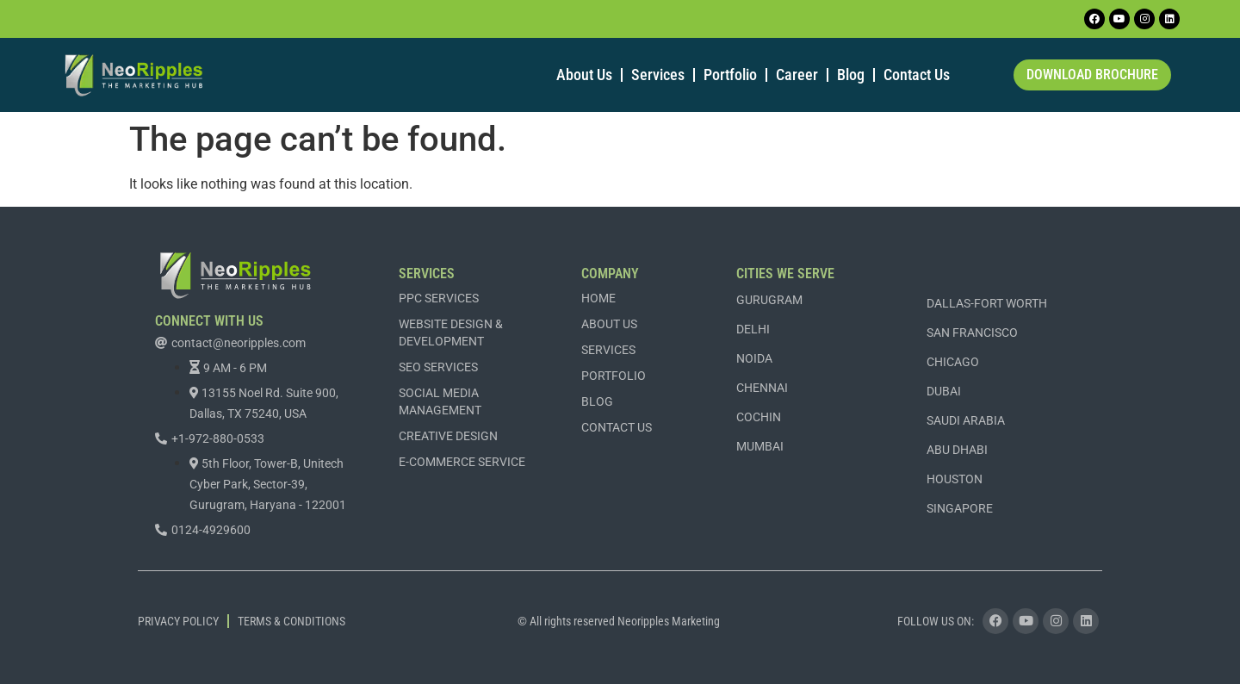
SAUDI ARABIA (966, 420)
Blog (851, 74)
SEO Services (438, 367)
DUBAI (944, 391)
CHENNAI (762, 388)
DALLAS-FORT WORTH (987, 303)
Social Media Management (440, 401)
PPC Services (439, 298)
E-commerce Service (462, 462)
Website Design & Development (451, 332)
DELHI (753, 329)
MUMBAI (760, 446)
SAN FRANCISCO (972, 332)
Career (797, 74)
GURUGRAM (769, 300)
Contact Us (917, 74)
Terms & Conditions (291, 621)
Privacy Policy (178, 621)
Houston (955, 479)
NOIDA (754, 358)
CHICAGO (953, 362)
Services (658, 74)
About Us (584, 74)
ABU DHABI (957, 450)
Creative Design (448, 436)
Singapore (960, 508)
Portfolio (730, 74)
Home (598, 298)
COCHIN (758, 417)
